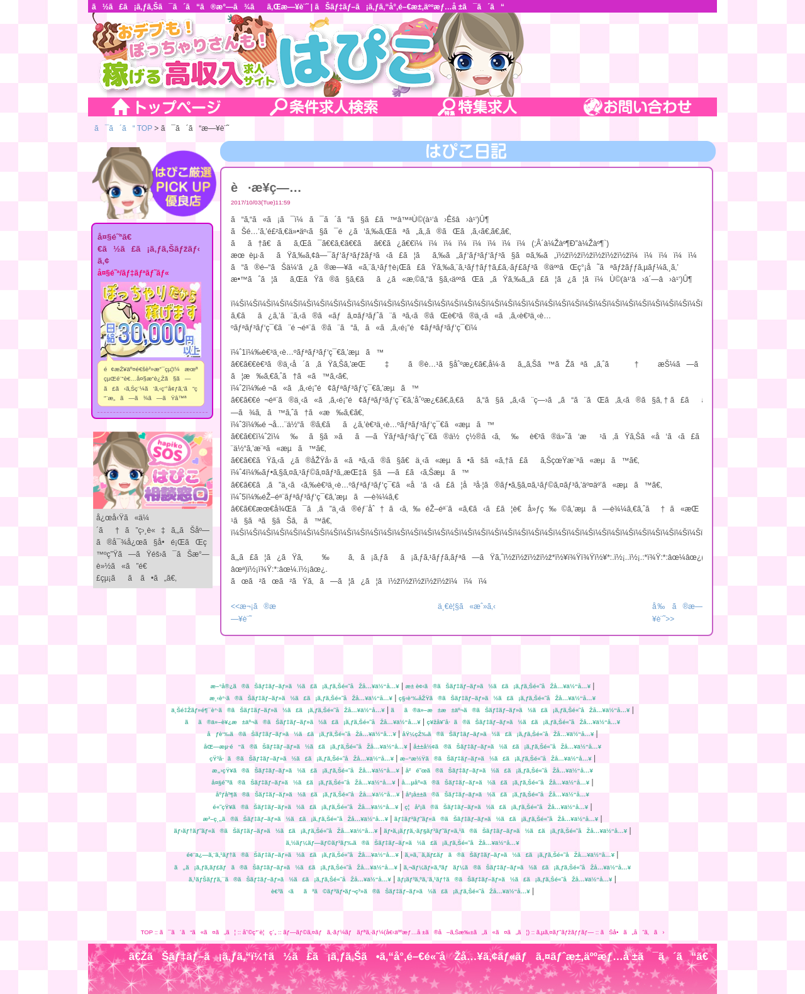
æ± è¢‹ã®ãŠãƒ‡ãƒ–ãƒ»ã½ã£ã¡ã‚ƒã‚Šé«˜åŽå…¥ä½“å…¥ (498, 686)
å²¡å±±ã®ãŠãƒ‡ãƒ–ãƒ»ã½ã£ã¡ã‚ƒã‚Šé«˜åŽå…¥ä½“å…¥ (497, 794)
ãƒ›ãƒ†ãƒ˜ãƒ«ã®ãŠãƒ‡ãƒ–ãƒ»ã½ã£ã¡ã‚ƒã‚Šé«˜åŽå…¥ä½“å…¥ (275, 830)
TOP (147, 932)
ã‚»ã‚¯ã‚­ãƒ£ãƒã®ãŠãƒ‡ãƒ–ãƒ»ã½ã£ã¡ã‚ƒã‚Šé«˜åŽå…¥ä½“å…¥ (509, 854)
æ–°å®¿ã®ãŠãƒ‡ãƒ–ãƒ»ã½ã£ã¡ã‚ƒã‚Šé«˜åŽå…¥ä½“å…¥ (305, 686)
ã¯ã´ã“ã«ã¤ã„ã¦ (198, 932)
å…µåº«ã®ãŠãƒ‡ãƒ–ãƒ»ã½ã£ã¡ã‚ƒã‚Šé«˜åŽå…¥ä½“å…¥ (495, 782)
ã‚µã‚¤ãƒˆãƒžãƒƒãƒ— (565, 932)
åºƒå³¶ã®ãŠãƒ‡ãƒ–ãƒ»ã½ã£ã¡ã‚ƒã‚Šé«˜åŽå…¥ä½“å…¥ (307, 794)
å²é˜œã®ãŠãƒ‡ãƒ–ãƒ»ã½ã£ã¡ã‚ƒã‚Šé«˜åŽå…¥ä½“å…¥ (499, 770)
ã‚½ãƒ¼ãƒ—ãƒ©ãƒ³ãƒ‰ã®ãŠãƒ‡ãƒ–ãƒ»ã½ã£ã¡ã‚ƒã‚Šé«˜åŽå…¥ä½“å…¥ (402, 842)
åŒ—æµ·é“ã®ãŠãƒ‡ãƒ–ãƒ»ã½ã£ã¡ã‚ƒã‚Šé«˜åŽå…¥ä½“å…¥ (306, 746)
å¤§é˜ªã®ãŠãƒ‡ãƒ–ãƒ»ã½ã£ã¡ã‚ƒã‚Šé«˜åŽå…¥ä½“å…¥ (303, 782)
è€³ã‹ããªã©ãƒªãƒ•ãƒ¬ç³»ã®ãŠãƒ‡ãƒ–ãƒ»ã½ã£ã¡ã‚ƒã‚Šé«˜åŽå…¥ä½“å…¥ (400, 891)
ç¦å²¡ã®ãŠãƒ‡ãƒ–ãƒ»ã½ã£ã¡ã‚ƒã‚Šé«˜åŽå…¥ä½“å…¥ (496, 806)
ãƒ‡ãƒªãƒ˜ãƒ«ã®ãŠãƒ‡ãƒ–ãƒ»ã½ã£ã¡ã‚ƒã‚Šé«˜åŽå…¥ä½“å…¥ (496, 818)
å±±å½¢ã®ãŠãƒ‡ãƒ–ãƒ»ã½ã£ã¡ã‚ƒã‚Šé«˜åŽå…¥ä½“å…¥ (507, 746)
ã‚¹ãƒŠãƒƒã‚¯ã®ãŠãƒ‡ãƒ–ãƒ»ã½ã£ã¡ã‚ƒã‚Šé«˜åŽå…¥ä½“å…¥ (290, 879)
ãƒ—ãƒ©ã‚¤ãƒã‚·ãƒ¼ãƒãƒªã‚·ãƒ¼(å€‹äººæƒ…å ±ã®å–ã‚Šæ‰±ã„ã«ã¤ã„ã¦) (406, 932)
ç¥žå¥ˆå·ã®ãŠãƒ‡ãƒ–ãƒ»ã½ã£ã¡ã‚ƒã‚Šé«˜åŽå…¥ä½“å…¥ (523, 721)
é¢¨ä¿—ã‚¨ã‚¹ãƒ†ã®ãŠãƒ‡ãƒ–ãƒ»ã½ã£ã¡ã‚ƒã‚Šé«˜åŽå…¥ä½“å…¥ (293, 854)
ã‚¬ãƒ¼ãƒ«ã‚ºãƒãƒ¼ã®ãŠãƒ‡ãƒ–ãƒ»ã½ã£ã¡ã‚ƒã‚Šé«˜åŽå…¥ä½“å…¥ (517, 867)
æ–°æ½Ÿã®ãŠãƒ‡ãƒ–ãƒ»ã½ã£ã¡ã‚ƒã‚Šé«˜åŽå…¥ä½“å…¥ (496, 758)
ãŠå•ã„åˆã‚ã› (633, 932)
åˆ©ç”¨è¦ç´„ (260, 932)
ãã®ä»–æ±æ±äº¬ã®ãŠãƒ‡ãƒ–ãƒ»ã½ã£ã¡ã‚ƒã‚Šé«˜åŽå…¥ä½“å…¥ (510, 709)
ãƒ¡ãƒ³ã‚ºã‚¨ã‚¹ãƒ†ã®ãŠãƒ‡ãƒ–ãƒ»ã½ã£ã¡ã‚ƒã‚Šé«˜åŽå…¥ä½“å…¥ (505, 879)
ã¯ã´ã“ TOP (123, 128)
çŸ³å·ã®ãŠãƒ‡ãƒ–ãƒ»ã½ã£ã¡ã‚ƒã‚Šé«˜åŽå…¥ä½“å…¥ (301, 758)
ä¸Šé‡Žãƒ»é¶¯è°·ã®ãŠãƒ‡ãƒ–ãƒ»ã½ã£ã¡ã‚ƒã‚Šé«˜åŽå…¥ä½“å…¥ (277, 709)
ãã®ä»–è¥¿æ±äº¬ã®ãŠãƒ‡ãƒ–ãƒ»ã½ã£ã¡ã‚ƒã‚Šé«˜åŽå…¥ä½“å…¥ (303, 721)
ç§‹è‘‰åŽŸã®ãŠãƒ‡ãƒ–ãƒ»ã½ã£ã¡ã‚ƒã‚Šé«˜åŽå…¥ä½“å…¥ (497, 698)
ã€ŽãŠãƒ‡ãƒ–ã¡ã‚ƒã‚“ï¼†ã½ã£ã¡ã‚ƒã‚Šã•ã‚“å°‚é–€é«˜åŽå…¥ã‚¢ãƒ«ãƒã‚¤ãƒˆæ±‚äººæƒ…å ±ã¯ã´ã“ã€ (423, 957)
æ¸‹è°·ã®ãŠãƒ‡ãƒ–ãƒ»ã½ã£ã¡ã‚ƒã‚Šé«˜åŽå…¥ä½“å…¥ (300, 698)
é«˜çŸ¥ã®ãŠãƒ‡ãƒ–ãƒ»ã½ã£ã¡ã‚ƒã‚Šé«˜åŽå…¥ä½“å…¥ (305, 806)
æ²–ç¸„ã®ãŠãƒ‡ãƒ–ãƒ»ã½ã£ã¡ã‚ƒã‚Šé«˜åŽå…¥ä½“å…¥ (295, 818)
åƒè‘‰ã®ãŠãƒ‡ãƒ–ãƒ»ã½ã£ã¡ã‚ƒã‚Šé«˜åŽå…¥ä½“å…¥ (301, 733)
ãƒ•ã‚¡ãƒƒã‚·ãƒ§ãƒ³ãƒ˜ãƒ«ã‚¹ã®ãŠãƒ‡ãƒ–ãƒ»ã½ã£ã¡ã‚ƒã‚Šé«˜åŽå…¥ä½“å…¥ (505, 830)
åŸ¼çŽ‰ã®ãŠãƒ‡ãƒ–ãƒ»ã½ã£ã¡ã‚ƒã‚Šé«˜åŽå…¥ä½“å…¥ (498, 733)
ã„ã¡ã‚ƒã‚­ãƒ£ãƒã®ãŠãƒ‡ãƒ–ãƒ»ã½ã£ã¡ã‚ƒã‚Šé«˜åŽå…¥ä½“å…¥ (285, 867)
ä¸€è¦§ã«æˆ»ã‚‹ (467, 606)
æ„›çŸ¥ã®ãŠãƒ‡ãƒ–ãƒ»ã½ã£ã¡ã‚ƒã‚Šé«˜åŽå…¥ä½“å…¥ (305, 770)
